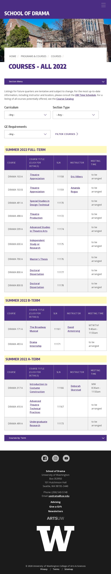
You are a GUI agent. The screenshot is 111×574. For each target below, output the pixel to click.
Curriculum (11, 107)
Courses (56, 56)
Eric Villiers (77, 176)
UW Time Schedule (85, 95)
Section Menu (16, 81)
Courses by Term (17, 438)
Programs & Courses (33, 56)
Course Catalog (65, 98)
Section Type (61, 107)
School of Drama (26, 13)
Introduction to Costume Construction (38, 388)
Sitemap (68, 569)
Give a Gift (55, 506)
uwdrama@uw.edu (59, 496)
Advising (56, 502)
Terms (56, 569)
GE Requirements (15, 126)
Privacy (44, 569)
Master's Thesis (39, 259)
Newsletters (55, 511)
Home (12, 56)
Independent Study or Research (37, 244)
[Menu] (103, 5)
